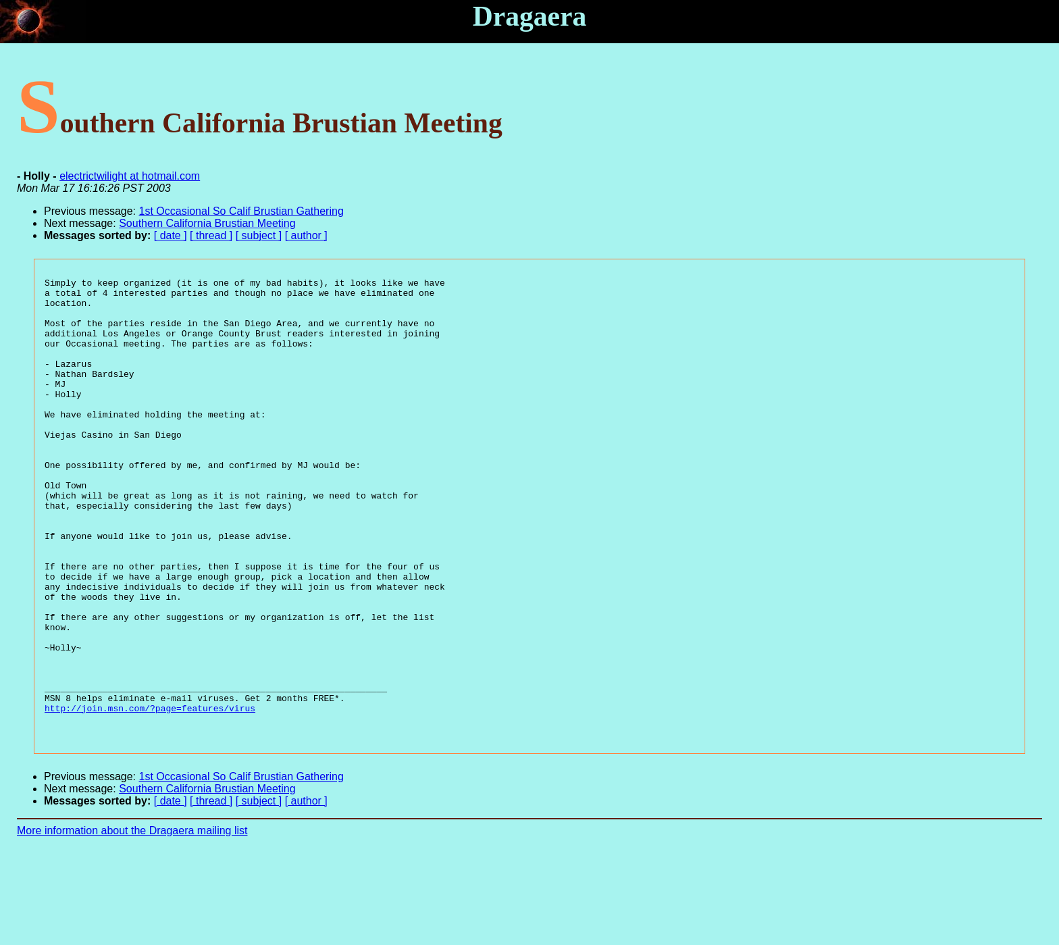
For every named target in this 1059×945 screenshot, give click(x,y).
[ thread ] (211, 235)
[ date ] (170, 235)
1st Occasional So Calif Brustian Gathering (241, 211)
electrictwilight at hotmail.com (129, 176)
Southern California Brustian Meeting (207, 223)
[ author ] (306, 235)
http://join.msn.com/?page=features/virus (150, 795)
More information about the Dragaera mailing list (132, 921)
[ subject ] (259, 235)
